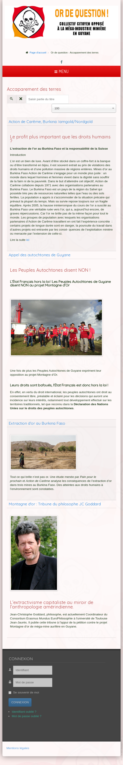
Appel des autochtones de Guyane (40, 254)
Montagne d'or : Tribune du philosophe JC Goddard (55, 503)
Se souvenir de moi (23, 692)
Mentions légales (17, 748)
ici (27, 240)
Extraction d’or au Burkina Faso (37, 423)
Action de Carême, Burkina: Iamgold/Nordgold (51, 121)
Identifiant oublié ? (20, 711)
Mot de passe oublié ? (23, 716)
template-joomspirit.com (122, 750)
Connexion (16, 702)
